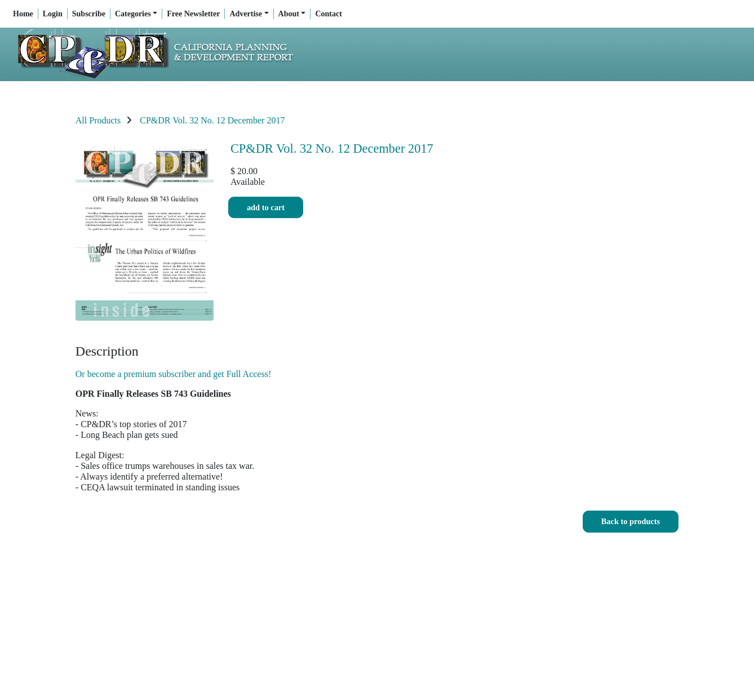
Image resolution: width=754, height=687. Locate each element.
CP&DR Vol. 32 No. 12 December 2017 (212, 120)
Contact (328, 14)
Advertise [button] (245, 14)
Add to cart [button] (265, 208)
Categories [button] (133, 14)
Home (23, 14)
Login (53, 14)
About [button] (288, 14)
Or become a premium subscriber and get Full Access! (173, 374)
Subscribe (88, 14)
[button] (630, 522)
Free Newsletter (193, 14)
